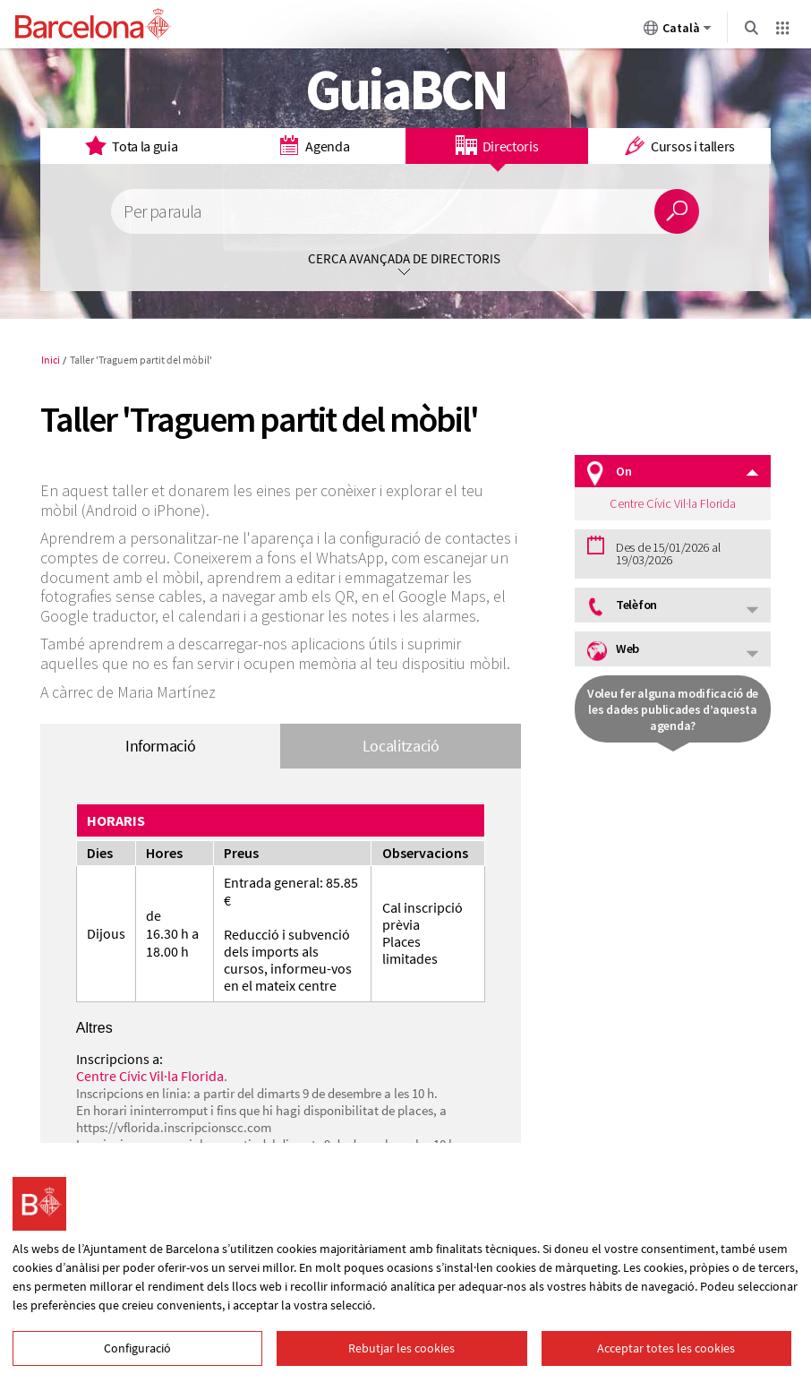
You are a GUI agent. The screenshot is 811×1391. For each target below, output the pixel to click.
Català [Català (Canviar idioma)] (678, 31)
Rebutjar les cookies (401, 1348)
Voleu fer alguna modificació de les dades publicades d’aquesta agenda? (672, 709)
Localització (401, 745)
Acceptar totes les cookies (666, 1348)
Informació (160, 745)
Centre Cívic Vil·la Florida (150, 1076)
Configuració (137, 1348)
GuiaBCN (406, 88)
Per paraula (162, 211)
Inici (50, 359)
